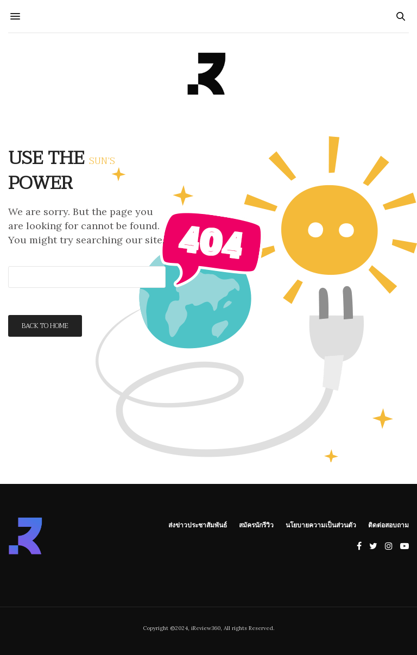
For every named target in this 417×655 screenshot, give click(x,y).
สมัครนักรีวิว (256, 524)
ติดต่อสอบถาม (388, 524)
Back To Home (45, 325)
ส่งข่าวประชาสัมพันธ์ (197, 524)
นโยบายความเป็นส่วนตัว (321, 524)
